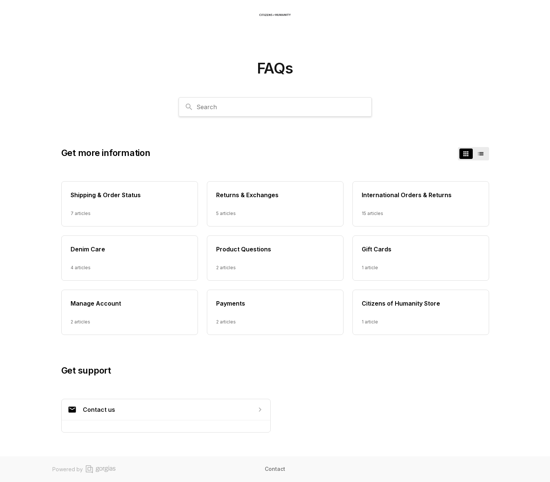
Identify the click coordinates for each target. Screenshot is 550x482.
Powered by (83, 469)
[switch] (473, 153)
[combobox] (275, 107)
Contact (275, 469)
